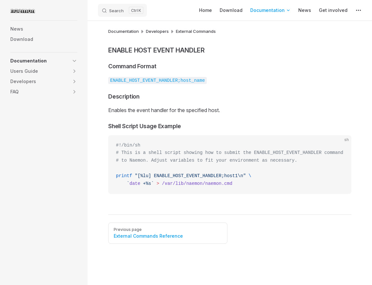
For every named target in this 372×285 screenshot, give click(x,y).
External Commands (196, 31)
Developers (157, 31)
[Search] (122, 10)
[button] (74, 61)
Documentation (123, 31)
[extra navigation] (358, 10)
